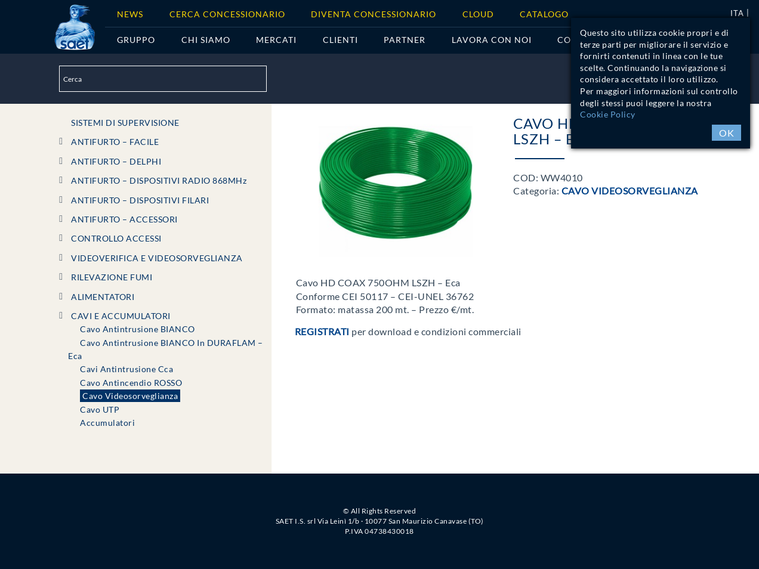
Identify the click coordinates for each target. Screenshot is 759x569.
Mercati (276, 40)
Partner (404, 40)
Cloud (478, 14)
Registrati (322, 331)
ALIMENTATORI (102, 297)
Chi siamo (205, 40)
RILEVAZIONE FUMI (111, 277)
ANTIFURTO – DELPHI (116, 161)
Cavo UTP (99, 409)
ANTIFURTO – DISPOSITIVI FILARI (140, 200)
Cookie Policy (607, 114)
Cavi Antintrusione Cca (126, 369)
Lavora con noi (492, 40)
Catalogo (544, 14)
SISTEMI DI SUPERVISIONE (125, 122)
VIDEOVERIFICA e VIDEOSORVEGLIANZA (157, 258)
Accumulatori (107, 423)
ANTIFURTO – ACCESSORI (124, 219)
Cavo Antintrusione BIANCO (137, 329)
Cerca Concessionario (227, 14)
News (130, 14)
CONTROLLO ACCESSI (116, 238)
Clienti (340, 40)
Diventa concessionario (373, 14)
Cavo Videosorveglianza (130, 396)
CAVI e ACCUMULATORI (121, 316)
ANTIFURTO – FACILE (115, 142)
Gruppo (136, 40)
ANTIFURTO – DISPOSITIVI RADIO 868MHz (158, 180)
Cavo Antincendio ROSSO (131, 383)
